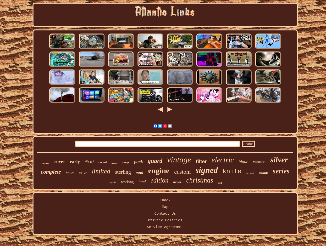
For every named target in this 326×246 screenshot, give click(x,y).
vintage (179, 159)
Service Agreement (165, 227)
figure (70, 173)
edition (159, 180)
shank (263, 173)
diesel (89, 162)
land (142, 181)
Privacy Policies (165, 220)
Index (165, 200)
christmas (199, 180)
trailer (83, 173)
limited (101, 171)
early (75, 161)
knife (232, 171)
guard (155, 161)
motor (177, 182)
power (45, 162)
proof (114, 162)
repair (112, 182)
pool (139, 172)
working (127, 182)
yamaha (259, 162)
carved (102, 162)
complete (51, 172)
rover (59, 161)
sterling (123, 172)
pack (138, 161)
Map (165, 207)
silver (279, 159)
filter (201, 161)
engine (158, 170)
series (281, 171)
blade (243, 161)
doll (220, 183)
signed (207, 170)
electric (223, 160)
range (125, 162)
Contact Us (165, 214)
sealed (250, 173)
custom (182, 172)
